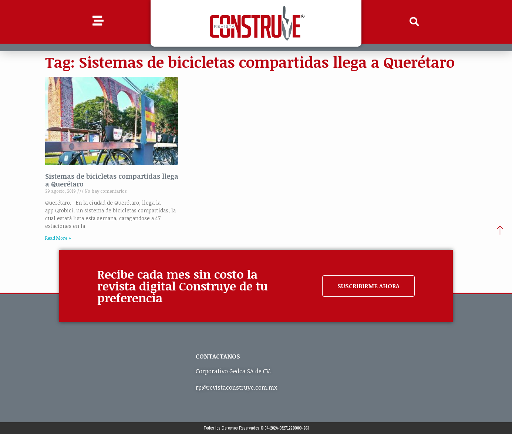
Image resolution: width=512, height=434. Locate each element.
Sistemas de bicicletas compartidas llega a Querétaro (111, 180)
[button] (414, 21)
